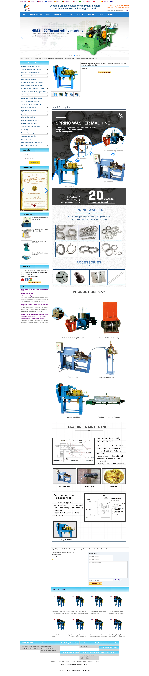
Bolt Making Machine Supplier (30, 66)
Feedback (79, 15)
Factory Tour (60, 661)
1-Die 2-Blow (85, 658)
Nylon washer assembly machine (31, 142)
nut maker (84, 646)
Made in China (68, 549)
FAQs (101, 15)
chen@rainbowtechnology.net (120, 7)
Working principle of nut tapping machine (33, 320)
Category (27, 58)
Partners (90, 661)
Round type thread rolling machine (31, 98)
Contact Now (34, 282)
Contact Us (91, 15)
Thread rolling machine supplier (31, 69)
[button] (69, 55)
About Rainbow (36, 15)
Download (110, 15)
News (47, 15)
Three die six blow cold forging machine (33, 92)
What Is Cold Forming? (27, 294)
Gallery (97, 661)
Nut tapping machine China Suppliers (32, 76)
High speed (76, 549)
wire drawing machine (28, 95)
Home (24, 15)
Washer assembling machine (30, 101)
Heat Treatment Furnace (28, 79)
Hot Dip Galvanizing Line (29, 145)
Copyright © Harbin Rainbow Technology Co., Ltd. (74, 664)
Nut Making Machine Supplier (30, 73)
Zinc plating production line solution (32, 82)
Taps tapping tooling (27, 133)
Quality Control (82, 661)
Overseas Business (47, 648)
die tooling (24, 130)
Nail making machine (87, 656)
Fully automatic (59, 549)
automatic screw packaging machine (40, 230)
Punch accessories (27, 139)
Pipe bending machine (28, 117)
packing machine (26, 114)
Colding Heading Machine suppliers (32, 85)
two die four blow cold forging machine (33, 88)
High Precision (84, 549)
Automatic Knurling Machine (30, 120)
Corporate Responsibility (49, 650)
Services (69, 15)
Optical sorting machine (28, 111)
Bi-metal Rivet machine (28, 107)
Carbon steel (92, 549)
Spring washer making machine (39, 58)
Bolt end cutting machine (29, 123)
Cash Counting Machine (28, 136)
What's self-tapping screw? (29, 297)
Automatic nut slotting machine (30, 126)
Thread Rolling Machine (103, 549)
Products (57, 15)
